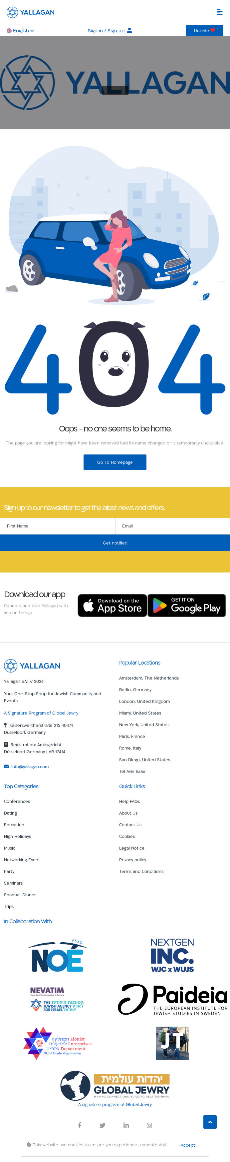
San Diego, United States (144, 759)
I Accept (186, 1145)
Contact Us (130, 824)
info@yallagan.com (26, 766)
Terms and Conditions (141, 871)
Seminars (13, 883)
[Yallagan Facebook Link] (80, 1125)
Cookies (127, 836)
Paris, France (132, 736)
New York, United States (143, 724)
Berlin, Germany (135, 689)
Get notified (115, 542)
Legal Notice (131, 848)
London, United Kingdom (144, 701)
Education (14, 824)
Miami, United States (140, 713)
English (20, 30)
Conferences (17, 801)
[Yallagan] (32, 665)
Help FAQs (129, 801)
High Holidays (17, 836)
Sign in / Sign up (110, 30)
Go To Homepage (115, 462)
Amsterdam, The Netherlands (149, 678)
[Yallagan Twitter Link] (103, 1125)
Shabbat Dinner (20, 894)
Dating (10, 813)
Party (9, 871)
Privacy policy (132, 859)
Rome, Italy (130, 748)
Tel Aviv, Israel (132, 771)
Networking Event (22, 859)
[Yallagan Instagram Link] (149, 1125)
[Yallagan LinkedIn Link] (126, 1125)
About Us (128, 813)
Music (9, 848)
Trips (9, 906)
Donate (204, 30)
